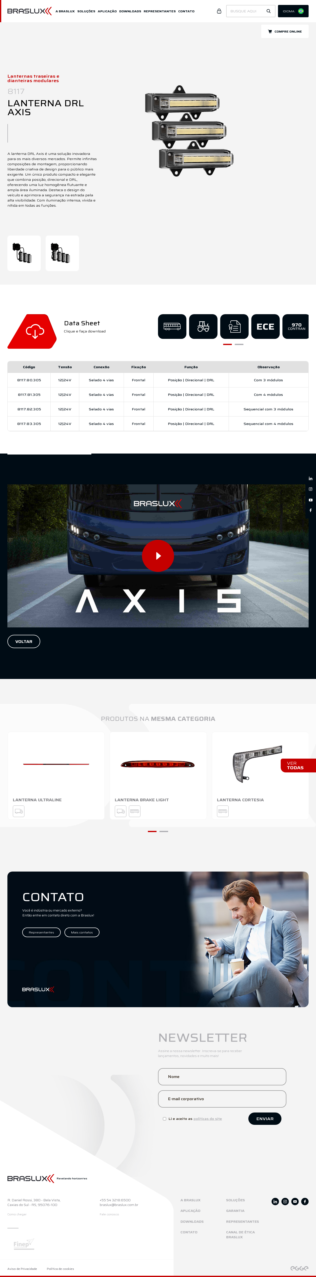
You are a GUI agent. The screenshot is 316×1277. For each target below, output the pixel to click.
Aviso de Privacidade (22, 1269)
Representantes (160, 11)
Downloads (130, 11)
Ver (295, 765)
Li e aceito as (192, 1118)
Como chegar (16, 1214)
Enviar (265, 1119)
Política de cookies (60, 1269)
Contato (186, 11)
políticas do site (208, 1118)
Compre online (285, 31)
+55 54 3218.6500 (115, 1200)
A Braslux (65, 11)
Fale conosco (109, 1214)
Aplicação (107, 11)
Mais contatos (82, 932)
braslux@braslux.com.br (119, 1205)
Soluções (86, 11)
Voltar (23, 641)
